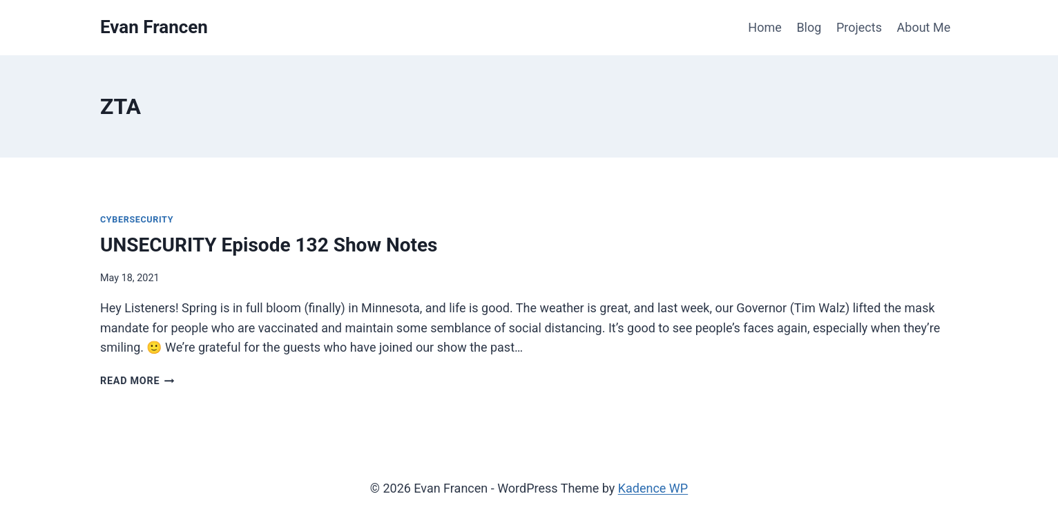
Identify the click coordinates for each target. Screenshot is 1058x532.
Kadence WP (653, 488)
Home (764, 27)
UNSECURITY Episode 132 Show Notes (268, 245)
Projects (859, 27)
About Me (924, 27)
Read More (137, 381)
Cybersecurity (136, 219)
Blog (808, 27)
